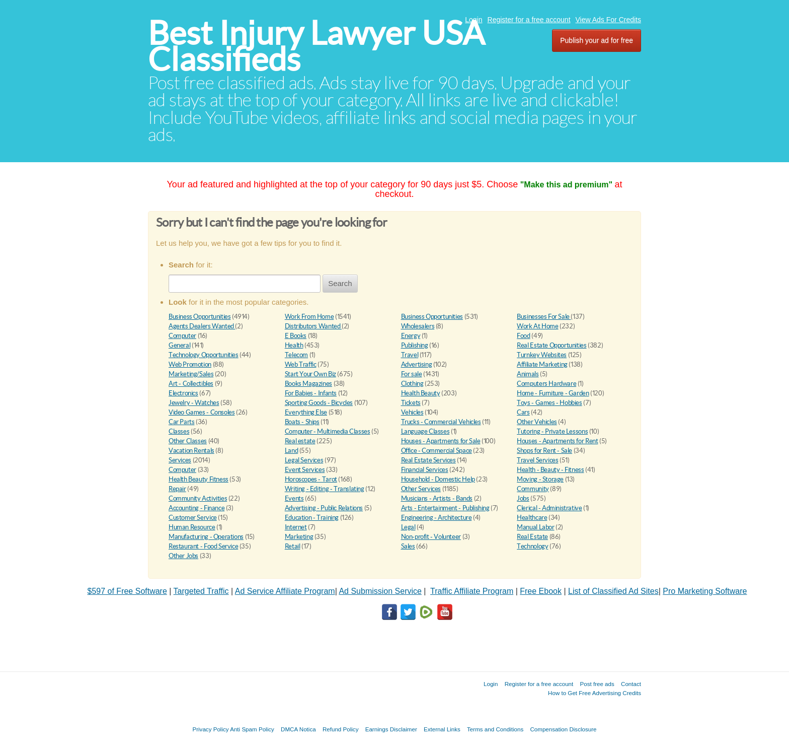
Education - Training (312, 517)
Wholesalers (418, 326)
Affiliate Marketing (542, 364)
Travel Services (537, 460)
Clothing (412, 383)
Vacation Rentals (191, 450)
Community (533, 489)
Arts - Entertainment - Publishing (445, 508)
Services (180, 460)
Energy (411, 335)
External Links (442, 729)
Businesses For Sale (544, 316)
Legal (408, 527)
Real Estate (532, 536)
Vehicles (412, 412)
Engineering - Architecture (436, 517)
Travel (410, 355)
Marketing (299, 536)
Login (473, 20)
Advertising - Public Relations (324, 508)
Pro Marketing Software (705, 591)
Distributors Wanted (313, 326)
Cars (523, 412)
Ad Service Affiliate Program (285, 591)
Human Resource (192, 527)
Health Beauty (420, 393)
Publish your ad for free (596, 40)
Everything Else (306, 412)
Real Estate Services (428, 460)
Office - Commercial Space (436, 450)
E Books (295, 335)
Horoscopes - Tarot (311, 479)
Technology (532, 546)
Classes (179, 431)
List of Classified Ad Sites (613, 591)
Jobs (523, 498)
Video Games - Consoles (201, 412)
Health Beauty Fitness (198, 479)
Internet (296, 527)
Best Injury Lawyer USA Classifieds (316, 46)
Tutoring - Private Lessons (552, 431)
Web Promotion (190, 364)
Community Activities (198, 498)
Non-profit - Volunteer (431, 536)
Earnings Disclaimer (391, 729)
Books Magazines (308, 383)
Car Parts (182, 422)
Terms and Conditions (495, 729)
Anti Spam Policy (252, 729)
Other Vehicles (537, 422)
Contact (631, 683)
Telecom (296, 355)
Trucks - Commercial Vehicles (441, 422)
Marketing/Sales (191, 374)
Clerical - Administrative (549, 508)
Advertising (416, 364)
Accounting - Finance (196, 508)
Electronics (183, 393)
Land (291, 450)
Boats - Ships (302, 422)
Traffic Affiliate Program (471, 591)
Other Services (421, 489)
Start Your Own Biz (310, 374)
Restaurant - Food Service (203, 546)
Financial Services (424, 469)
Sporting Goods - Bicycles (319, 402)
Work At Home (537, 326)
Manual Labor (535, 527)
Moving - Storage (540, 479)
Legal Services (304, 460)
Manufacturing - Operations (206, 536)
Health (294, 345)
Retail (292, 546)
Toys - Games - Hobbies (549, 402)
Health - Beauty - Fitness (550, 469)
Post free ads (597, 683)
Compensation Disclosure (563, 729)
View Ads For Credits (608, 20)
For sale (411, 374)
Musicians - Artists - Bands (436, 498)
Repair (177, 489)
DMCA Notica (298, 729)
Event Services (305, 469)
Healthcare (532, 517)
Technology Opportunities (204, 355)
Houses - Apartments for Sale (441, 441)
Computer (182, 335)
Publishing (414, 345)
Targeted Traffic (201, 591)
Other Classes (188, 441)
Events (294, 498)
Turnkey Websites (542, 355)
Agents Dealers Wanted (202, 326)
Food (523, 335)
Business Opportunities (199, 316)
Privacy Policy (210, 729)
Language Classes (425, 431)
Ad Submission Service (380, 591)
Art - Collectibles (191, 383)
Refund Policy (341, 729)
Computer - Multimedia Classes (327, 431)
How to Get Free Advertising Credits (594, 693)
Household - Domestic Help (438, 479)
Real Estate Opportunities (551, 345)
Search (340, 283)
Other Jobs (183, 556)
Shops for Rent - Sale (544, 450)
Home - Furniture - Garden (553, 393)
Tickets (411, 402)
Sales (408, 546)
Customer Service (193, 517)
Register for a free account (529, 20)
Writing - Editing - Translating (324, 489)
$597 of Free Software (127, 591)
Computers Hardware (546, 383)
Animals (527, 374)
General (179, 345)
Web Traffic (301, 364)
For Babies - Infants (311, 393)
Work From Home (309, 316)
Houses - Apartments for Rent (557, 441)
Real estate (300, 441)
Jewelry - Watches (194, 402)
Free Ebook (541, 591)
